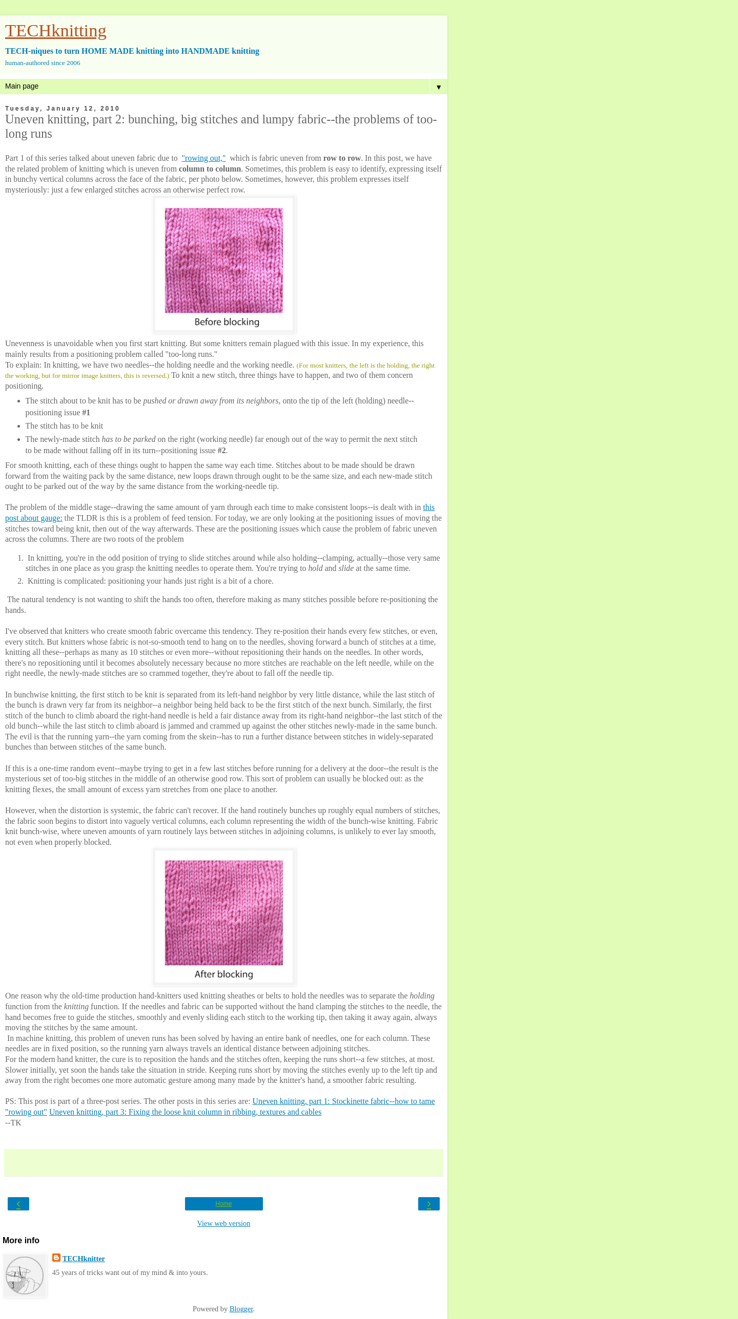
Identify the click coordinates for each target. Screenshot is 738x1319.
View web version (224, 1223)
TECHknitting (56, 30)
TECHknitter (84, 1258)
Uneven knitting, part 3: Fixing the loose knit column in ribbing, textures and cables (185, 1112)
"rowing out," (204, 158)
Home (223, 1203)
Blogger (241, 1309)
